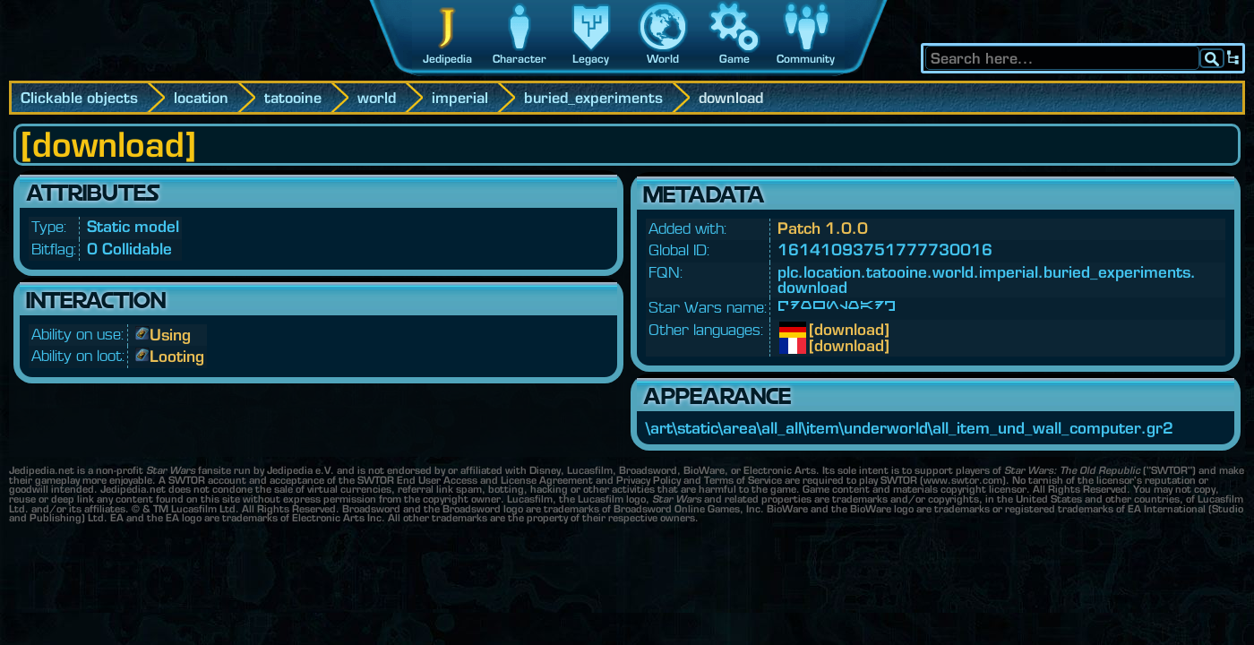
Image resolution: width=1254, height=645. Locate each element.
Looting (177, 356)
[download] (822, 330)
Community (806, 58)
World (663, 58)
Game (734, 58)
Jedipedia (447, 58)
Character (519, 58)
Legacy (590, 58)
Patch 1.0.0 (822, 228)
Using (170, 334)
